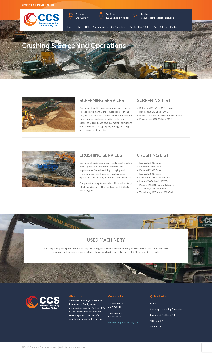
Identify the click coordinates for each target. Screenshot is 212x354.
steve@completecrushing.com (158, 17)
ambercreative (78, 347)
